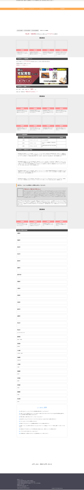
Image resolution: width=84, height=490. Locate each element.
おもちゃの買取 (20, 8)
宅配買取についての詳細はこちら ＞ (22, 65)
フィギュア (31, 8)
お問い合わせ (61, 4)
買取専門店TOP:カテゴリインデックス (21, 4)
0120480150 (34, 4)
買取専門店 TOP (20, 477)
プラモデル (41, 8)
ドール (52, 8)
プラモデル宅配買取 (42, 468)
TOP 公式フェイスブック (48, 2)
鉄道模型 (63, 8)
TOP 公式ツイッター (48, 6)
